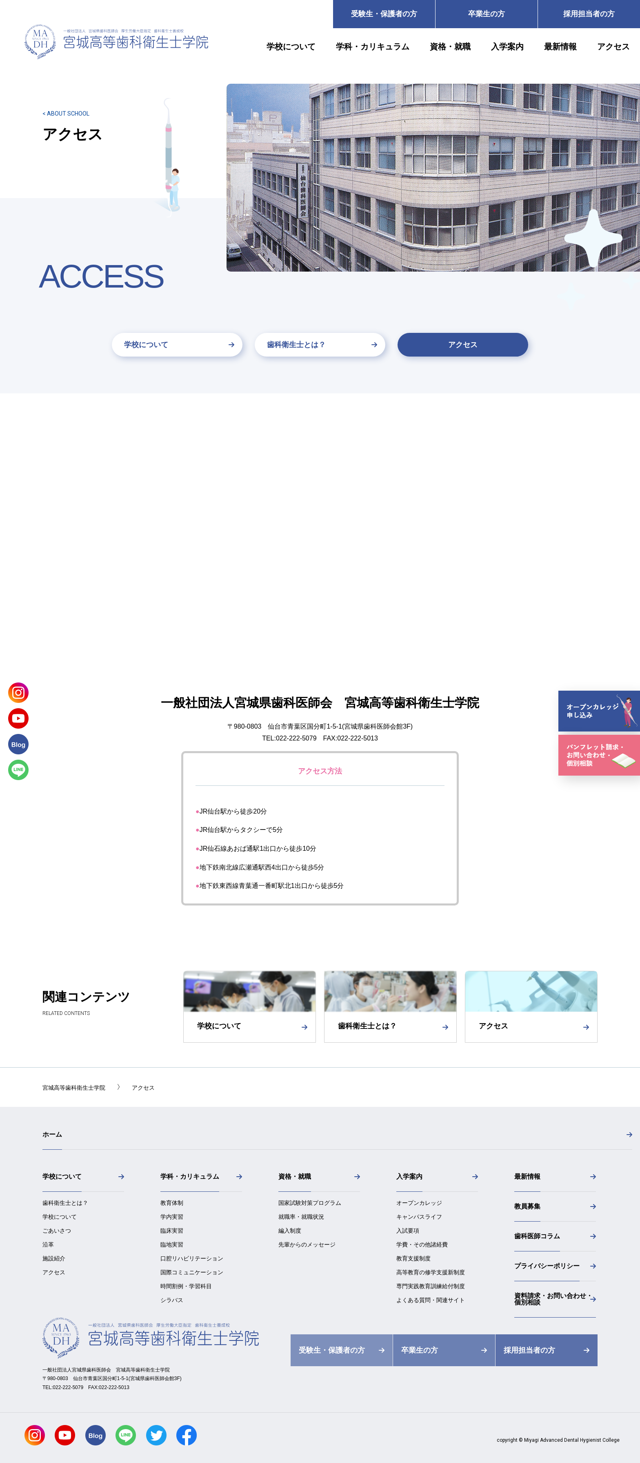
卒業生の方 (486, 14)
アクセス (463, 345)
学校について (146, 345)
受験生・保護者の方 (384, 14)
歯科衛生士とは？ (296, 345)
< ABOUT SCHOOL (65, 113)
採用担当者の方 (589, 14)
